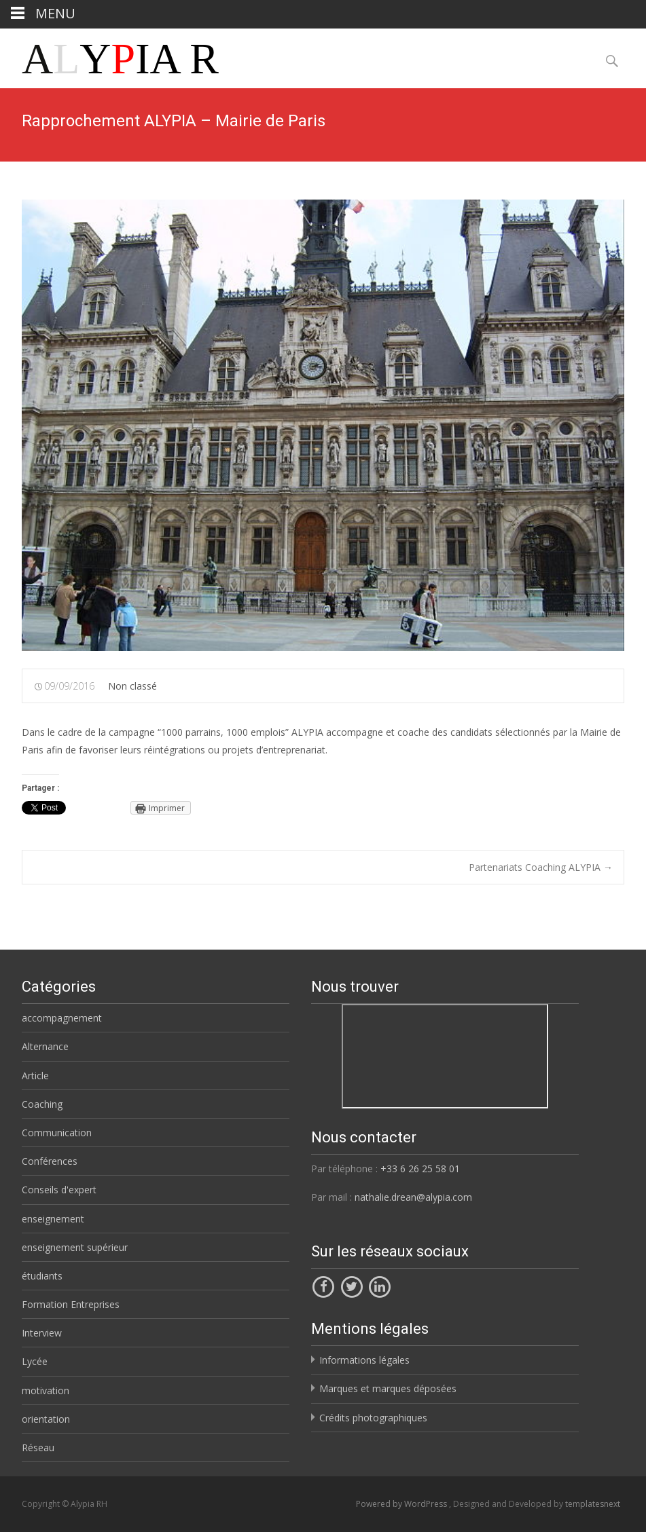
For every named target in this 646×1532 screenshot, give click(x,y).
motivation (45, 1390)
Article (35, 1075)
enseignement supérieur (75, 1247)
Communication (57, 1132)
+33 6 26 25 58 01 (420, 1168)
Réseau (38, 1447)
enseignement (53, 1218)
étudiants (42, 1275)
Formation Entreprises (71, 1304)
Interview (42, 1332)
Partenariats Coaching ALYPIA (541, 867)
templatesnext (592, 1504)
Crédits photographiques (373, 1417)
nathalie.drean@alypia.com (413, 1197)
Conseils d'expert (59, 1189)
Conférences (49, 1161)
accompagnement (62, 1017)
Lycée (35, 1361)
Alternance (45, 1046)
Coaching (42, 1104)
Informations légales (364, 1359)
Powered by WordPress (402, 1504)
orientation (46, 1419)
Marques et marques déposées (387, 1388)
